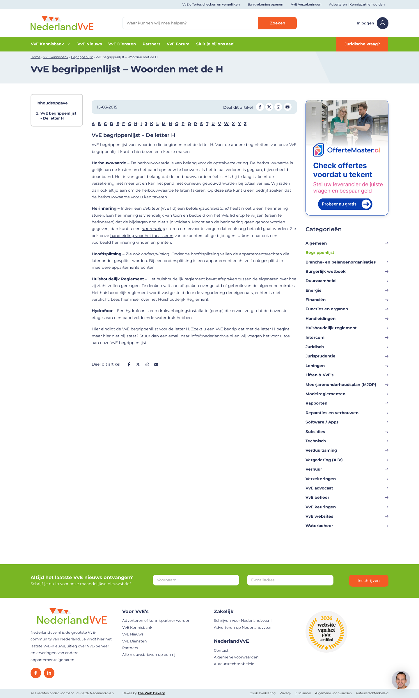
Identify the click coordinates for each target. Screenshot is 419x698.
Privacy (285, 693)
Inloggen (373, 23)
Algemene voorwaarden (236, 657)
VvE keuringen (347, 507)
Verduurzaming (347, 450)
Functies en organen (347, 309)
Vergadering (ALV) (347, 459)
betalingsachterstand (207, 208)
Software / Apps (347, 422)
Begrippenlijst (82, 57)
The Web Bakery (151, 693)
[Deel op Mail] (288, 107)
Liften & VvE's (347, 375)
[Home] (62, 22)
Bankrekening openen (265, 4)
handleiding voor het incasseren (141, 235)
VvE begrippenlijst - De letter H (58, 115)
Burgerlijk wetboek (347, 271)
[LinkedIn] (49, 673)
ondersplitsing (155, 254)
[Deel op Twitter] (269, 107)
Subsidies (347, 431)
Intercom (347, 337)
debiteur (151, 208)
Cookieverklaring (263, 693)
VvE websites (347, 516)
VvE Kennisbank (51, 44)
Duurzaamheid (347, 280)
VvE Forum (178, 44)
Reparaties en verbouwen (347, 412)
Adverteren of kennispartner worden (156, 620)
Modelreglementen (347, 393)
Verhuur (347, 469)
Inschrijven (369, 580)
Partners (151, 44)
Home (35, 57)
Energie (347, 290)
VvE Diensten (122, 44)
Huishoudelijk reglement (347, 327)
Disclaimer (303, 693)
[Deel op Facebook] (260, 107)
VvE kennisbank (55, 57)
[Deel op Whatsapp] (278, 107)
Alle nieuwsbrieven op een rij (148, 654)
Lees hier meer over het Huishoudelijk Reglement (159, 299)
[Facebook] (36, 673)
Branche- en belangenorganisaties (347, 262)
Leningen (347, 365)
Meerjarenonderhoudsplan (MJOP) (347, 384)
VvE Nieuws (89, 44)
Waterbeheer (347, 525)
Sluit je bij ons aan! (215, 44)
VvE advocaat (347, 488)
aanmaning (153, 228)
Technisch (347, 441)
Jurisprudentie (347, 356)
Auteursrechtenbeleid (234, 664)
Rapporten (347, 403)
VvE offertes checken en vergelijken (211, 4)
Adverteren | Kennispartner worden (357, 4)
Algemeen (347, 243)
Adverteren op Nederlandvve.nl (243, 627)
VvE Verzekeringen (306, 4)
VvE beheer (347, 497)
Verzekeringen (347, 478)
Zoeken (277, 23)
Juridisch (347, 346)
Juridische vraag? (362, 44)
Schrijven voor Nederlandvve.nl (242, 620)
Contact (221, 650)
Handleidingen (347, 318)
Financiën (347, 299)
